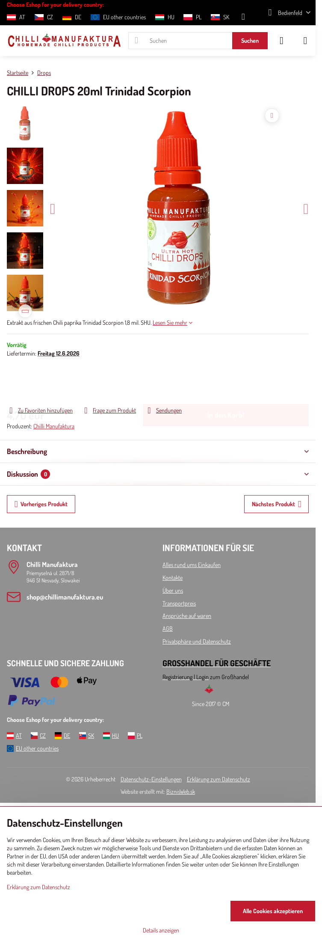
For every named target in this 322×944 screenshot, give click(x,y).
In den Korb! (225, 381)
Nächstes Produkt (276, 504)
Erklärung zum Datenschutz (218, 779)
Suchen (250, 40)
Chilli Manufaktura (53, 426)
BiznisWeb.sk (180, 791)
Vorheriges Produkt (41, 504)
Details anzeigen (161, 930)
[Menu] (305, 40)
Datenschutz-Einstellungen (151, 779)
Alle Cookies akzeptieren (273, 910)
